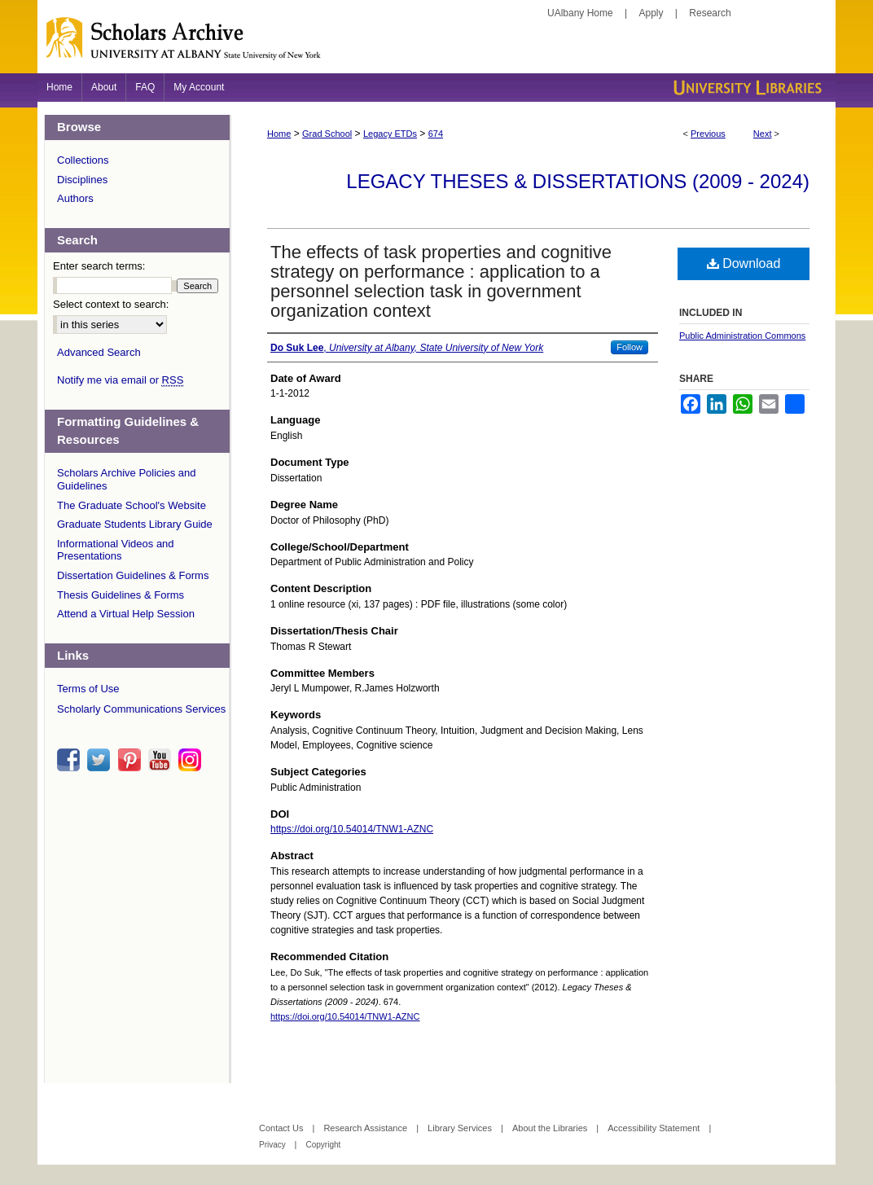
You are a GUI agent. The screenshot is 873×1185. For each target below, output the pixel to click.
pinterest (132, 759)
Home (279, 133)
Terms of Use (88, 688)
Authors (75, 198)
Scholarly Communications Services (141, 709)
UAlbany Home (580, 13)
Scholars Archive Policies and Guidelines (126, 479)
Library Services (461, 1128)
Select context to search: (111, 304)
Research (709, 13)
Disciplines (82, 179)
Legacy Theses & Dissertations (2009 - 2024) (577, 181)
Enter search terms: (99, 266)
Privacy (273, 1144)
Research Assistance (366, 1128)
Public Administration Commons (742, 335)
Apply (651, 13)
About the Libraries (551, 1128)
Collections (83, 160)
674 (435, 133)
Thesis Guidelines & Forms (120, 595)
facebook (71, 759)
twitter (101, 759)
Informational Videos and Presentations (115, 550)
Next (762, 133)
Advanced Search (99, 352)
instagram (192, 759)
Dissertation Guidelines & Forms (132, 575)
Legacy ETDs (390, 133)
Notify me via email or (120, 380)
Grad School (327, 133)
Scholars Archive (436, 44)
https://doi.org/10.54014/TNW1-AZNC (351, 829)
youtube (162, 759)
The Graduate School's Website (131, 505)
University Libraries (746, 87)
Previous (708, 133)
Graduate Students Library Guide (135, 524)
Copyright (322, 1144)
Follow (629, 347)
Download (744, 263)
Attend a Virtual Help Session (126, 614)
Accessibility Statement (655, 1128)
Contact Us (282, 1128)
